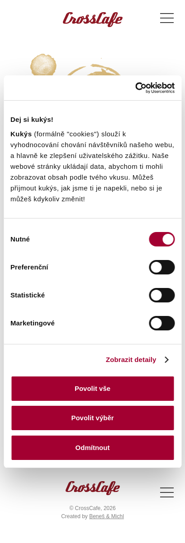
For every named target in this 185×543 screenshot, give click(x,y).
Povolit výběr (92, 418)
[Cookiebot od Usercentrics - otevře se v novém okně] (135, 88)
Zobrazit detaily (131, 359)
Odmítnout (93, 447)
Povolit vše (92, 388)
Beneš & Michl (106, 516)
